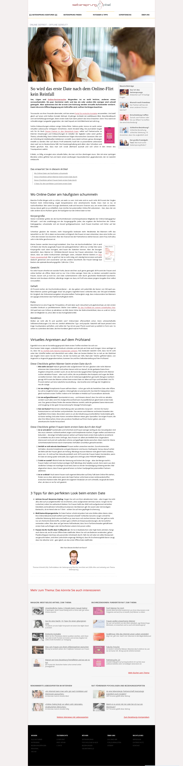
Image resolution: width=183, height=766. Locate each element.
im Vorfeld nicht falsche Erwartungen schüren (59, 351)
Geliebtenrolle (88, 748)
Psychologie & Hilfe (90, 742)
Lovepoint (61, 739)
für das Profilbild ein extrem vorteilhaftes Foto (96, 307)
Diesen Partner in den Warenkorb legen (62, 131)
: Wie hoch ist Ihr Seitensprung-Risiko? (134, 142)
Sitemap (110, 745)
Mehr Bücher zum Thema (138, 673)
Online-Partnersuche (57, 99)
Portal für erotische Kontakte (86, 113)
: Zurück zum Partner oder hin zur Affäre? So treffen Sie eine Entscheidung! (134, 119)
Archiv (33, 752)
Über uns (146, 15)
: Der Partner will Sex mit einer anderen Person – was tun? (135, 106)
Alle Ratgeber (36, 739)
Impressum (137, 739)
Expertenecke (125, 15)
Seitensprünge (87, 739)
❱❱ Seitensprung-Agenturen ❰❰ (43, 15)
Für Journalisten (114, 742)
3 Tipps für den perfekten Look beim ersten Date (53, 183)
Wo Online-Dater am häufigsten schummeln (51, 173)
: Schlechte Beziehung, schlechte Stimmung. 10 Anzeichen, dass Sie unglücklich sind (134, 131)
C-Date (59, 745)
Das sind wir (112, 739)
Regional (35, 748)
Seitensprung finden (72, 15)
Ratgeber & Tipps (100, 15)
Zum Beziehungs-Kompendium (136, 717)
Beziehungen (87, 745)
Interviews (35, 742)
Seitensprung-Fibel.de (70, 567)
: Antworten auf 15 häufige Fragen (134, 93)
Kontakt (136, 745)
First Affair (61, 742)
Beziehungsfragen (38, 745)
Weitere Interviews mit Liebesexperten (72, 717)
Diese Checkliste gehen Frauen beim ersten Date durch (55, 180)
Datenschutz (138, 742)
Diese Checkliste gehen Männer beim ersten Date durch (55, 177)
